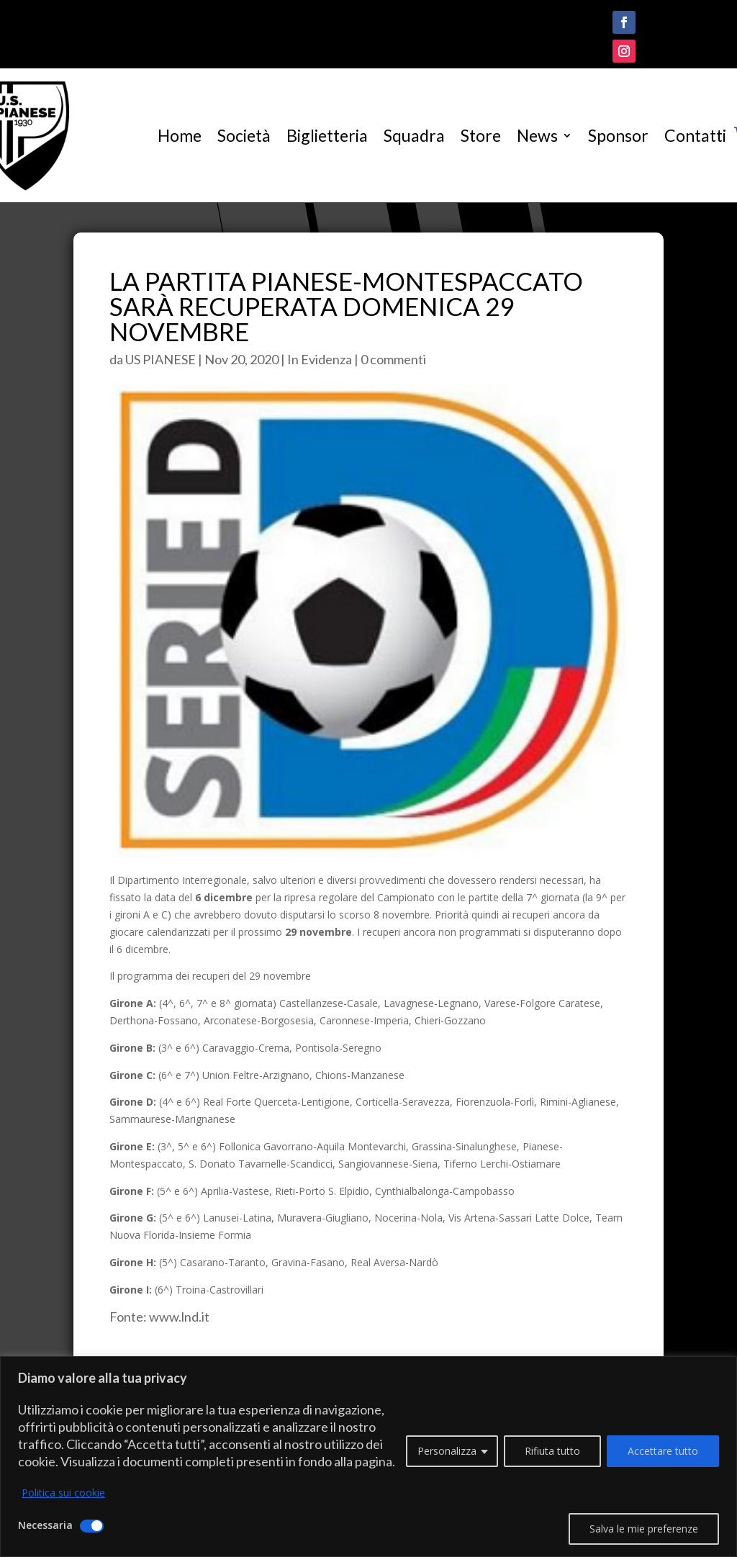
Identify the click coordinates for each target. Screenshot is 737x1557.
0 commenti (393, 359)
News (537, 135)
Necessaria (45, 1525)
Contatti (695, 135)
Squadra (414, 135)
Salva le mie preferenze (643, 1528)
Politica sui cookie (63, 1492)
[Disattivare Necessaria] (92, 1526)
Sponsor (618, 135)
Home (180, 135)
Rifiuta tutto (552, 1451)
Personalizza (446, 1451)
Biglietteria (327, 135)
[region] (368, 1456)
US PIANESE (160, 359)
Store (481, 135)
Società (244, 135)
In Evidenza (319, 359)
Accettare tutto (663, 1451)
